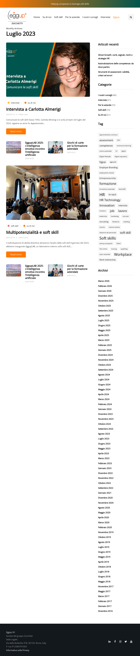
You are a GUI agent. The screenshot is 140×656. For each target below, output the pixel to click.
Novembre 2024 (105, 359)
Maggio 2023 (104, 448)
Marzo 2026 (103, 281)
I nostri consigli (90, 17)
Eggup (116, 17)
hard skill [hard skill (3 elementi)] (122, 189)
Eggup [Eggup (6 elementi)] (102, 161)
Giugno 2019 (104, 552)
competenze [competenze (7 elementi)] (106, 145)
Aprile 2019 (103, 561)
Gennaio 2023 (104, 468)
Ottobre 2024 (104, 364)
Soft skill (58, 17)
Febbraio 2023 (105, 463)
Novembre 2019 (105, 532)
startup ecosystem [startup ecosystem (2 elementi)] (105, 243)
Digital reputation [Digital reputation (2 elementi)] (121, 156)
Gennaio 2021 (104, 492)
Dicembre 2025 (105, 295)
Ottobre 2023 (104, 424)
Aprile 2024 (103, 394)
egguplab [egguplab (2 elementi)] (113, 162)
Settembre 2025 (105, 310)
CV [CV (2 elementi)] (116, 151)
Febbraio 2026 (105, 286)
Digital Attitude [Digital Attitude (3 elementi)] (105, 156)
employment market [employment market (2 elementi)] (106, 173)
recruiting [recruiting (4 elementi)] (103, 221)
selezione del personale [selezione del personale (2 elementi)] (107, 233)
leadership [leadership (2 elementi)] (103, 216)
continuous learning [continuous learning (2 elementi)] (124, 146)
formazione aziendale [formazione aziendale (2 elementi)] (107, 189)
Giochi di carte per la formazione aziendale (77, 145)
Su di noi (47, 17)
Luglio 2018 (103, 571)
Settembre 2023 (105, 428)
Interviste (105, 17)
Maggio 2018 (104, 581)
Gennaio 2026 (104, 291)
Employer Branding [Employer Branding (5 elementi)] (108, 167)
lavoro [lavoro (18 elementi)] (122, 211)
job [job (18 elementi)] (112, 211)
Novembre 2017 (105, 586)
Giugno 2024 (104, 384)
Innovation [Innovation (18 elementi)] (107, 205)
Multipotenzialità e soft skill (32, 232)
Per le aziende (72, 17)
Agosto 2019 (104, 542)
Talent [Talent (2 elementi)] (118, 243)
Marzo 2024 (103, 399)
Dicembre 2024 (105, 355)
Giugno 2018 (104, 576)
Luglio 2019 (103, 547)
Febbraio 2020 (105, 527)
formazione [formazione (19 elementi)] (107, 184)
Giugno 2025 (104, 325)
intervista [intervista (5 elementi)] (123, 205)
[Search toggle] (131, 17)
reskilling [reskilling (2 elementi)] (126, 222)
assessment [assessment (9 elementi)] (106, 140)
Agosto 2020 (104, 507)
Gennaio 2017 (104, 606)
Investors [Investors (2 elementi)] (102, 211)
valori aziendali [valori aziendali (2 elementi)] (104, 254)
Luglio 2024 (103, 379)
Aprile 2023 (103, 453)
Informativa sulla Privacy (17, 650)
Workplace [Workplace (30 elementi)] (123, 254)
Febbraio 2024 (105, 404)
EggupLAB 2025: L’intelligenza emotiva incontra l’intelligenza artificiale (35, 149)
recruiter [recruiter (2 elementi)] (126, 216)
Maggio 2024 (104, 389)
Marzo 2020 (103, 522)
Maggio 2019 (104, 556)
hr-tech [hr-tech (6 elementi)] (112, 194)
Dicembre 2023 (105, 414)
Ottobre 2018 (104, 566)
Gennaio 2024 (104, 409)
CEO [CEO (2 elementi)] (118, 140)
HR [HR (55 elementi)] (102, 195)
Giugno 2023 (104, 443)
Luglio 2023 (103, 438)
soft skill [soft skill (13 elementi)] (125, 233)
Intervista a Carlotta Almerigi (33, 109)
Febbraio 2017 (105, 601)
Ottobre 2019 (104, 537)
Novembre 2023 (105, 419)
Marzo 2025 (103, 340)
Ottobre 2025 (104, 305)
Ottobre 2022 (104, 483)
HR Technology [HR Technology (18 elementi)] (109, 200)
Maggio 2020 (104, 512)
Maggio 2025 (104, 330)
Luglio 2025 (103, 320)
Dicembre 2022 (105, 473)
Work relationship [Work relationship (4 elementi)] (107, 259)
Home (37, 17)
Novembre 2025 (105, 300)
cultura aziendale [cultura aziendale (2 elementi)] (105, 151)
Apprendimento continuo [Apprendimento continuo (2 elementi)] (108, 135)
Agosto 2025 (104, 315)
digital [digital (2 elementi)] (123, 151)
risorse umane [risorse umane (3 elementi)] (114, 227)
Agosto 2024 (104, 374)
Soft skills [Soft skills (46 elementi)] (107, 238)
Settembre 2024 (105, 369)
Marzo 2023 (103, 458)
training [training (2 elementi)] (114, 249)
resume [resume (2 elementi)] (102, 227)
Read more (16, 131)
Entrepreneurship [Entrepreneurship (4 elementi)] (107, 178)
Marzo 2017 (103, 596)
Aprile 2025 (103, 335)
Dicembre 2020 (105, 497)
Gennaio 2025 (104, 350)
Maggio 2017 (104, 591)
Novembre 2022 (105, 478)
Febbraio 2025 (105, 345)
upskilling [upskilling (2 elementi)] (124, 249)
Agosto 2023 (104, 433)
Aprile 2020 (103, 517)
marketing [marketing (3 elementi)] (115, 216)
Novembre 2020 (105, 502)
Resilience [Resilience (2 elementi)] (115, 222)
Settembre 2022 (105, 488)
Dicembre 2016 (105, 611)
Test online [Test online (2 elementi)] (103, 249)
